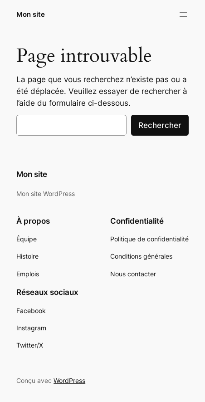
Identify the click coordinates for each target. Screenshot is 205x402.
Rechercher (159, 125)
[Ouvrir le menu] (183, 14)
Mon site (30, 14)
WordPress (69, 380)
